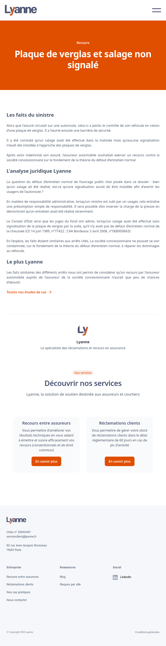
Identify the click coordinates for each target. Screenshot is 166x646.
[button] (156, 10)
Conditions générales (147, 632)
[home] (21, 10)
